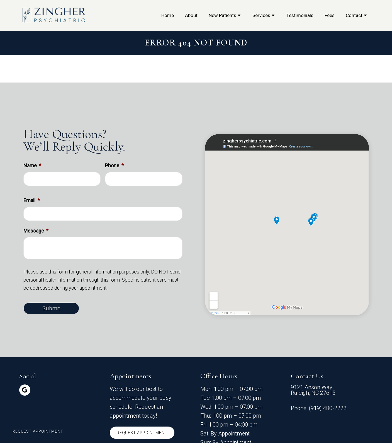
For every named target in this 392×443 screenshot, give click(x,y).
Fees (330, 15)
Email (31, 200)
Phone (114, 165)
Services (261, 15)
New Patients (222, 15)
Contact (354, 15)
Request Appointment (142, 432)
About (191, 15)
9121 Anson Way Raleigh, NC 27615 (313, 390)
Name (32, 165)
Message (35, 231)
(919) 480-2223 (328, 408)
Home (167, 15)
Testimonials (299, 15)
